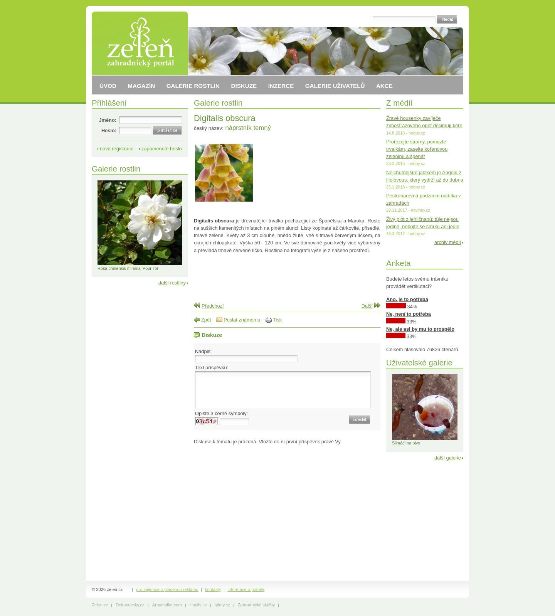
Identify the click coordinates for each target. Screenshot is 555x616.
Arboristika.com (167, 605)
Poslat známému (242, 320)
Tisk (277, 320)
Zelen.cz (100, 605)
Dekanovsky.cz (130, 605)
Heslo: (108, 130)
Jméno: (107, 120)
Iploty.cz (222, 605)
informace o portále (246, 589)
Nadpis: (203, 351)
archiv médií (447, 242)
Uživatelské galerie (419, 362)
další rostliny (172, 283)
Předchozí (213, 306)
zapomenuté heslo (161, 148)
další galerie (447, 458)
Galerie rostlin (218, 102)
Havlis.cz (198, 605)
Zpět (206, 320)
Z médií (399, 102)
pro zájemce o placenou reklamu (167, 589)
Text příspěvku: (211, 367)
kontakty (213, 589)
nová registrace (117, 148)
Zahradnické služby (256, 605)
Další (367, 306)
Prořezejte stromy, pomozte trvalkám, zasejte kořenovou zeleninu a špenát (416, 149)
